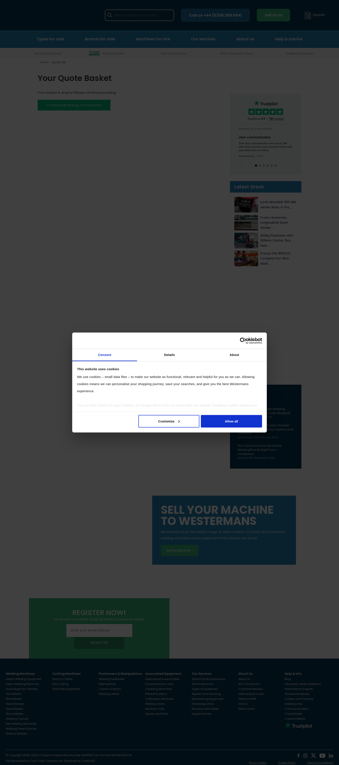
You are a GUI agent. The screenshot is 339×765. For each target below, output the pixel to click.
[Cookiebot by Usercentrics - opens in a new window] (243, 340)
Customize (169, 421)
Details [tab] (169, 355)
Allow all (231, 421)
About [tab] (234, 355)
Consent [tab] (104, 355)
